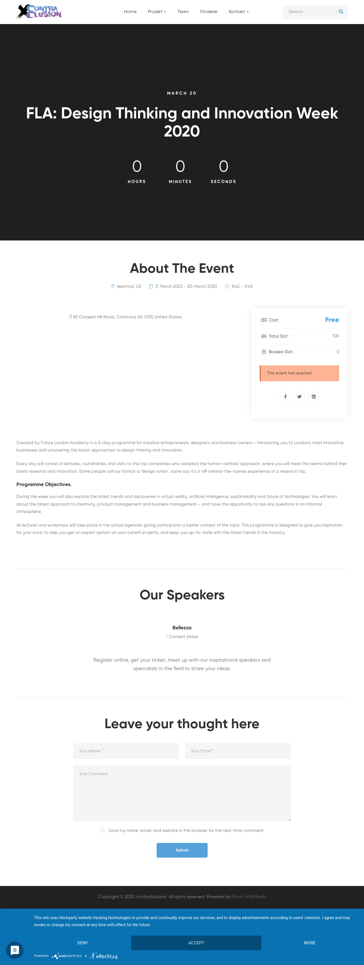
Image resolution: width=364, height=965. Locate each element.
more (310, 942)
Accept (196, 942)
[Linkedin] (313, 396)
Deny (82, 942)
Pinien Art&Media (249, 897)
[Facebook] (285, 396)
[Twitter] (299, 396)
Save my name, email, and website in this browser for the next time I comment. (186, 830)
